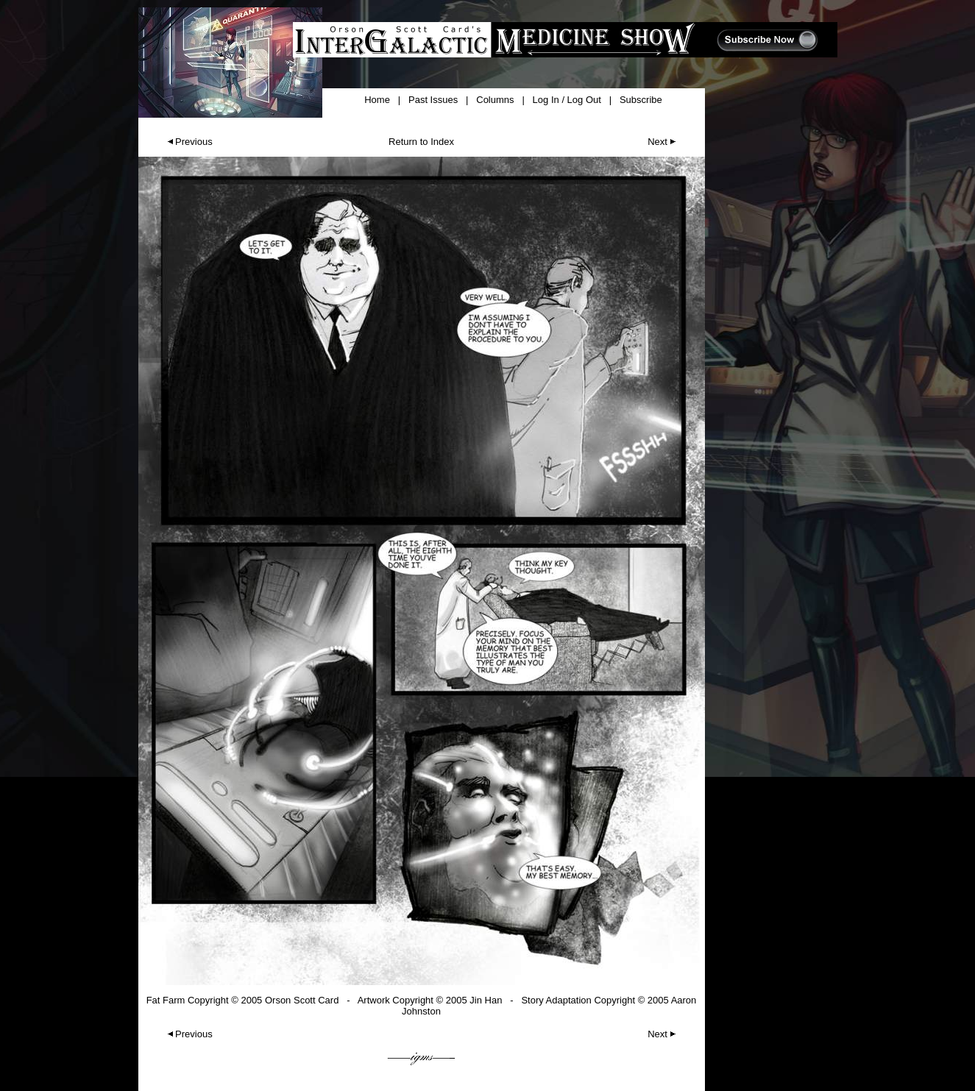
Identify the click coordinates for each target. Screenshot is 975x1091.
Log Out (584, 99)
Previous (188, 141)
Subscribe (641, 99)
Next (663, 141)
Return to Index (421, 141)
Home (377, 99)
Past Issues (433, 99)
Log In (546, 99)
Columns (495, 99)
